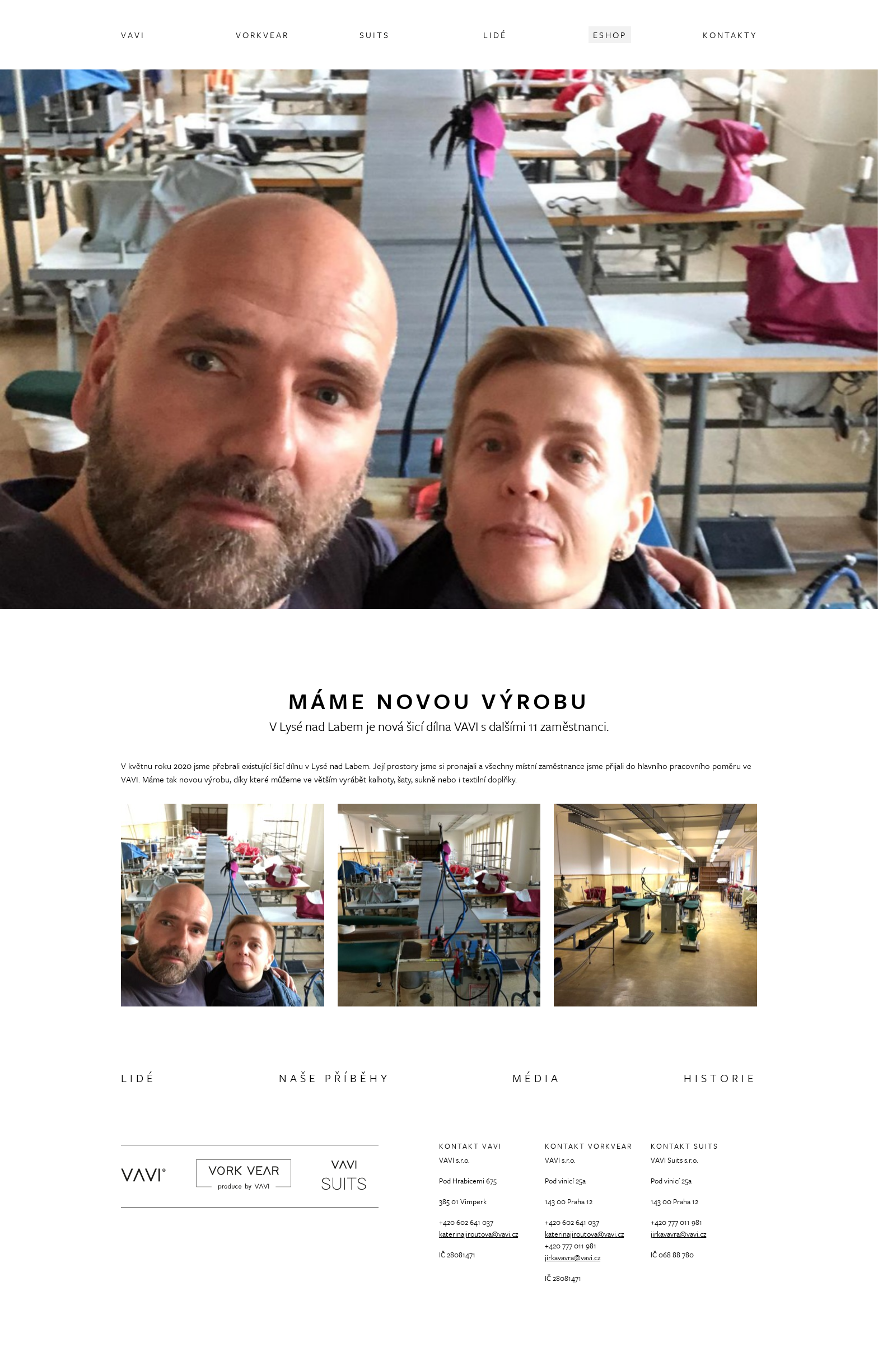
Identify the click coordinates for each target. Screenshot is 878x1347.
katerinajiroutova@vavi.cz (478, 1233)
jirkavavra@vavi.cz (572, 1257)
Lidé (138, 1078)
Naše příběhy (334, 1078)
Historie (720, 1078)
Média (536, 1078)
